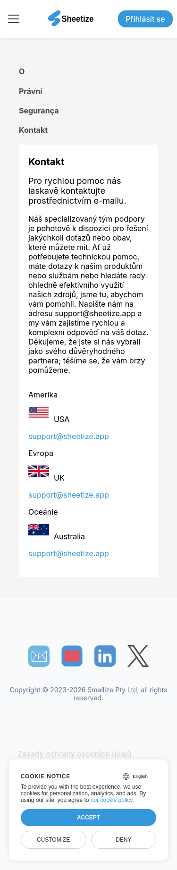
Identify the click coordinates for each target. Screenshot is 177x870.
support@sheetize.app (68, 436)
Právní (30, 91)
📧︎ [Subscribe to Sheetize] (39, 655)
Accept (88, 817)
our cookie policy (112, 800)
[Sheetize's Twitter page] (138, 656)
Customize (53, 839)
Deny (123, 839)
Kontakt (33, 130)
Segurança (39, 110)
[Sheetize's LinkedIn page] (105, 656)
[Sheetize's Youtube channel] (72, 656)
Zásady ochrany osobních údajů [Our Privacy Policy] (75, 753)
